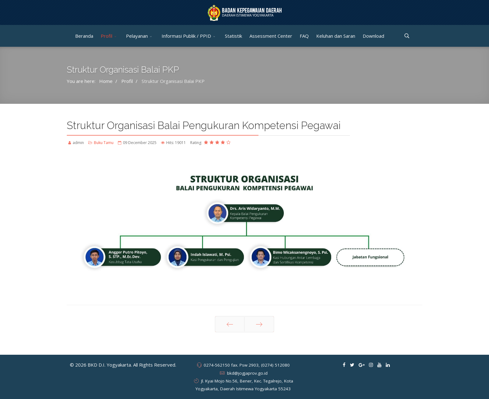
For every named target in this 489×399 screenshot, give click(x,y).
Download (373, 36)
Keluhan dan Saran (335, 36)
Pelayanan (137, 36)
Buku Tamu (104, 142)
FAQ (304, 36)
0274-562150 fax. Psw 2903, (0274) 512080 (247, 365)
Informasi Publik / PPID (186, 36)
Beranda (84, 36)
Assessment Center (270, 36)
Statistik (233, 36)
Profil (106, 36)
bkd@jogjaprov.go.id (247, 373)
